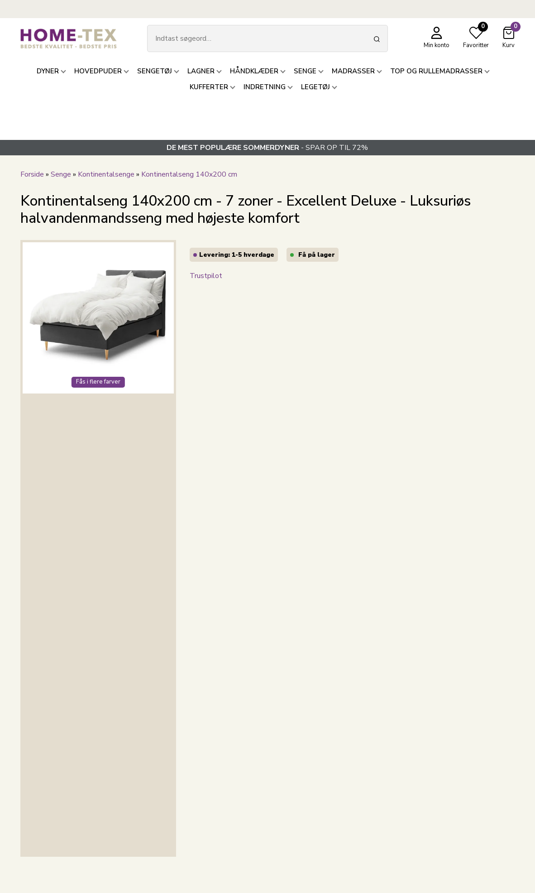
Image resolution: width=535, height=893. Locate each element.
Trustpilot (206, 276)
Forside (32, 174)
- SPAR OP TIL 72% (267, 148)
